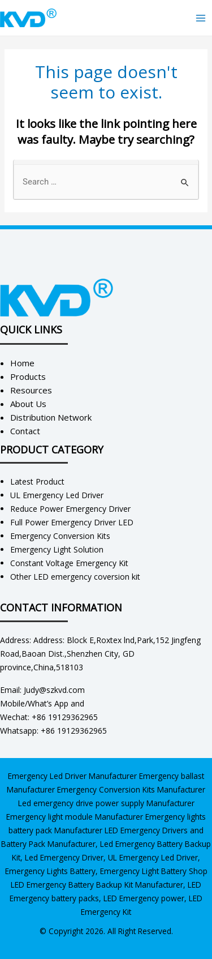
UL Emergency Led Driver (56, 495)
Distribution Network (51, 417)
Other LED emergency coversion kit (75, 576)
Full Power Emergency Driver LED (71, 522)
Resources (31, 390)
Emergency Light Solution (56, 549)
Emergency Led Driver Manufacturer (72, 775)
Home (22, 363)
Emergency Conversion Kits (60, 535)
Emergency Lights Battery (50, 871)
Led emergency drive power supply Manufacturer (106, 803)
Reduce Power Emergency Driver (70, 508)
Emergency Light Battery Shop (153, 871)
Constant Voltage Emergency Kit (69, 563)
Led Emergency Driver (64, 857)
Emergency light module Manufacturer (74, 816)
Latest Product (37, 481)
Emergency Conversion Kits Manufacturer (131, 789)
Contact (25, 430)
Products (28, 376)
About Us (28, 403)
